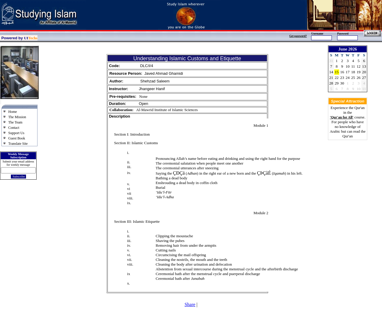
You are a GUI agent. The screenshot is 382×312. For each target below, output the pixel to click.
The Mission (17, 117)
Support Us (16, 133)
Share (190, 304)
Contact (13, 128)
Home (12, 112)
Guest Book (16, 138)
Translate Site (18, 144)
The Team (15, 122)
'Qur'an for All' (341, 117)
